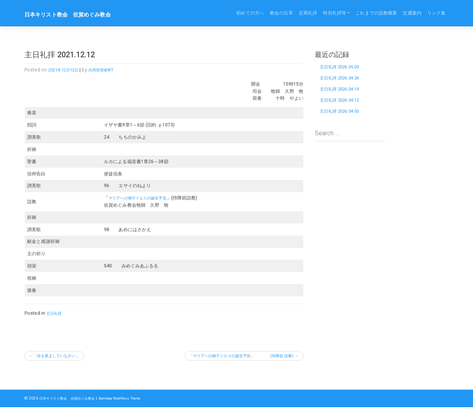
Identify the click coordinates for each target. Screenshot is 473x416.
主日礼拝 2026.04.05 (343, 122)
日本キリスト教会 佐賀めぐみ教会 (76, 14)
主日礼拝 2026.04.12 (343, 108)
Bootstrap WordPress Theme (131, 407)
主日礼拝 (55, 313)
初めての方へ (250, 13)
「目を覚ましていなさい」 (62, 356)
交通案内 (412, 13)
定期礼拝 (308, 13)
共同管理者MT (109, 70)
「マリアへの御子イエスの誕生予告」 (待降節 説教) (235, 356)
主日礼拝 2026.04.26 (343, 81)
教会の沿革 (281, 13)
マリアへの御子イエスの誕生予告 (137, 198)
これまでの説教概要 (376, 13)
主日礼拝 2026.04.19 (343, 95)
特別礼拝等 (334, 13)
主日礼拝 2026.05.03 (343, 68)
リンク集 (436, 13)
